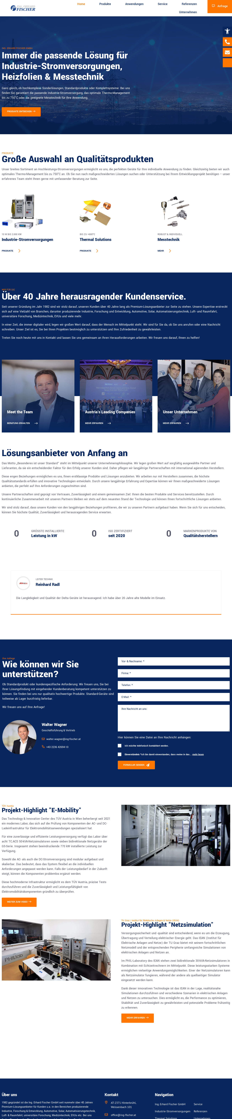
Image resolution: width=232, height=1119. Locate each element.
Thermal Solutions (95, 240)
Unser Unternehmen (180, 412)
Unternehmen (188, 12)
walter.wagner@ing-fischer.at (63, 739)
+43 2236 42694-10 (57, 747)
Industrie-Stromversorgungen (27, 240)
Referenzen (189, 4)
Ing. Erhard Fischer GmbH (170, 1104)
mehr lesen (198, 754)
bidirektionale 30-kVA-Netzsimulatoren (202, 961)
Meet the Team (20, 412)
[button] (227, 31)
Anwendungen (134, 4)
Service (163, 4)
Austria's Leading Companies (110, 412)
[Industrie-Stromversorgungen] (38, 211)
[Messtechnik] (194, 211)
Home (81, 4)
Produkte (105, 4)
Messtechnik (169, 240)
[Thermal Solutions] (116, 211)
